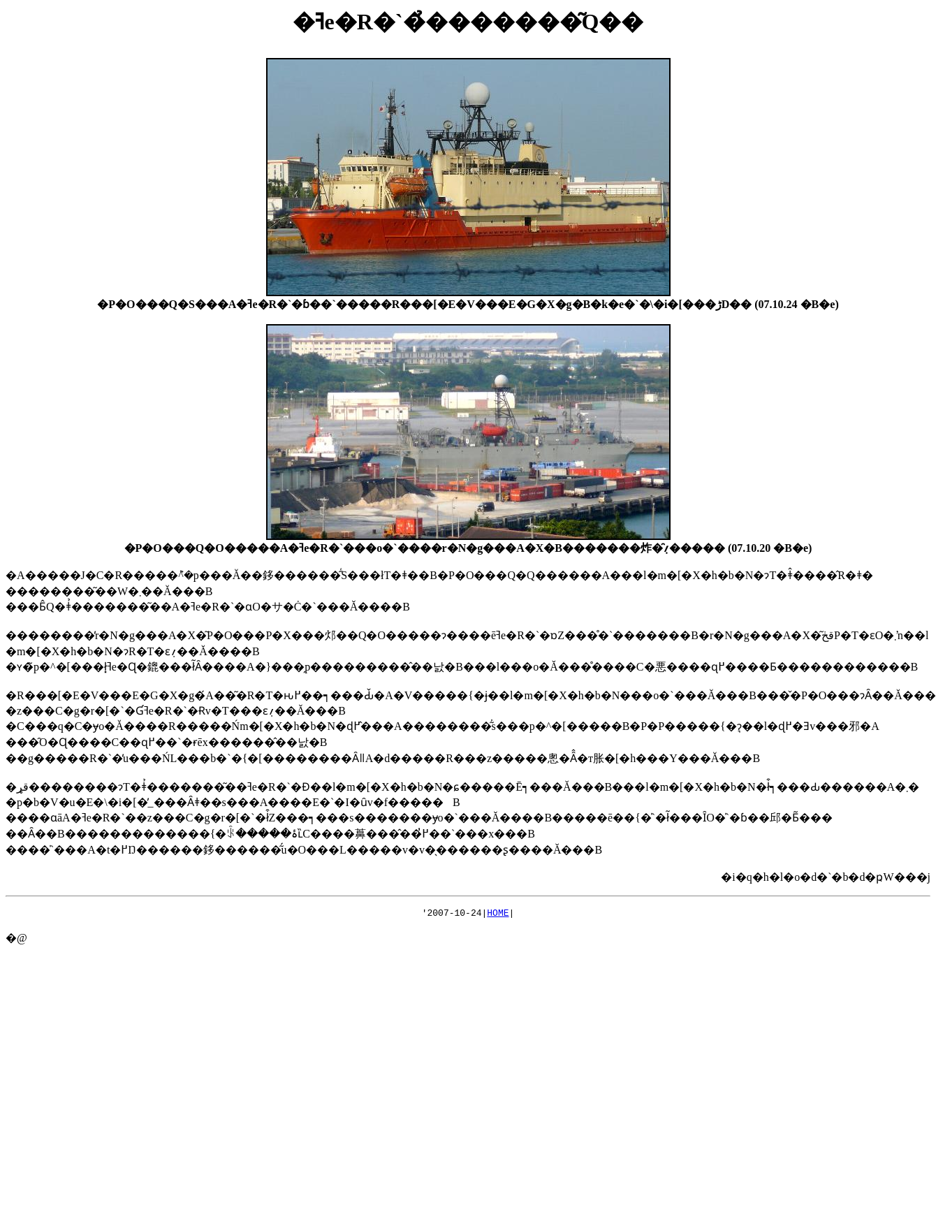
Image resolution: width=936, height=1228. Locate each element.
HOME (498, 914)
